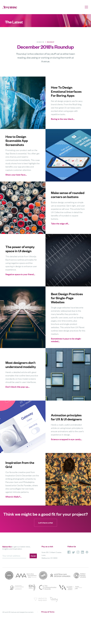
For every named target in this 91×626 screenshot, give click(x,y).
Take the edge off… (60, 223)
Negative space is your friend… (20, 274)
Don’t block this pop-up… (17, 386)
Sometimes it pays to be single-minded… (66, 340)
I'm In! (33, 556)
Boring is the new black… (63, 119)
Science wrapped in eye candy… (66, 439)
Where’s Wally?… (13, 496)
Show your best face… (16, 174)
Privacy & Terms (47, 612)
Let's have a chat (45, 522)
